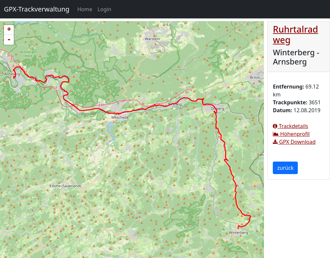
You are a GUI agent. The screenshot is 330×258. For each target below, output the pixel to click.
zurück (285, 167)
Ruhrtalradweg (295, 34)
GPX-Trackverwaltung (36, 9)
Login (104, 9)
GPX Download (294, 141)
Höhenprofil (291, 134)
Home (86, 9)
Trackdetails (290, 126)
